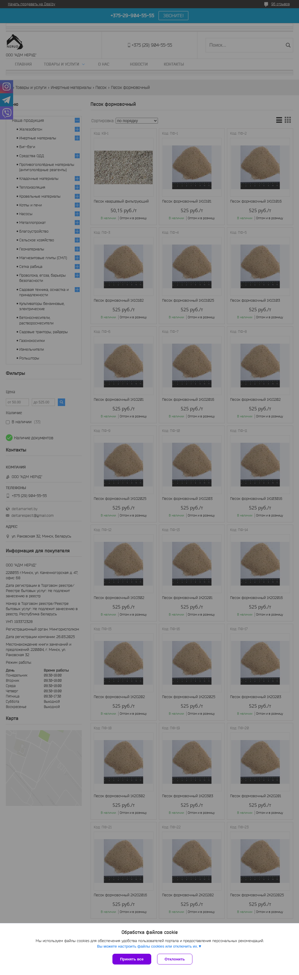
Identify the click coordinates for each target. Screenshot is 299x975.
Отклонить (175, 959)
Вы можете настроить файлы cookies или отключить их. (147, 946)
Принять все (132, 959)
